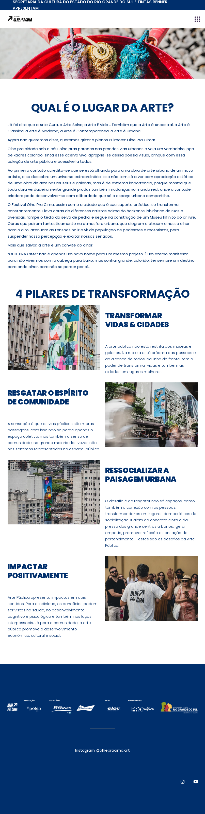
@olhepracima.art (113, 750)
